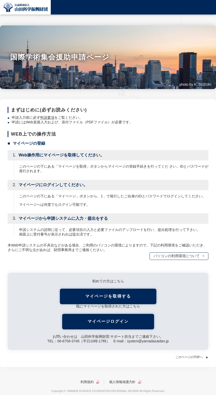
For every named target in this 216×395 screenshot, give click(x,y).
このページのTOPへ (189, 357)
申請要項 (47, 117)
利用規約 (87, 382)
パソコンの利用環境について (177, 256)
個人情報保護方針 (122, 382)
